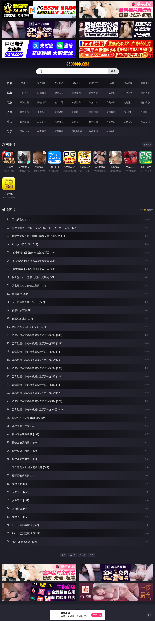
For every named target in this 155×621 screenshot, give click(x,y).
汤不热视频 (76, 131)
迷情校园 (93, 121)
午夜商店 (41, 131)
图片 (9, 112)
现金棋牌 (128, 83)
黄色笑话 (128, 121)
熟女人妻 (93, 92)
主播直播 (128, 92)
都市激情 (24, 121)
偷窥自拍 (24, 112)
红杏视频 (93, 131)
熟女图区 (128, 112)
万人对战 (59, 83)
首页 (63, 554)
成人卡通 (59, 102)
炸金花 (111, 83)
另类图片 (145, 112)
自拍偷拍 (41, 92)
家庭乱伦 (41, 121)
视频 (9, 93)
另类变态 (145, 102)
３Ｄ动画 (76, 92)
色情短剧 (110, 131)
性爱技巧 (145, 121)
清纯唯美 (110, 112)
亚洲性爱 (24, 102)
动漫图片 (76, 112)
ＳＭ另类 (145, 92)
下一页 (82, 554)
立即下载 (97, 615)
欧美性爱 (76, 102)
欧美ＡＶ (59, 92)
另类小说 (110, 121)
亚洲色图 (41, 112)
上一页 (73, 554)
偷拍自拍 (41, 102)
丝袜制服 (110, 92)
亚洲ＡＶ (24, 92)
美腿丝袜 (93, 112)
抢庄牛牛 (145, 83)
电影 (9, 102)
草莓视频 (59, 131)
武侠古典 (76, 121)
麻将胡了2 (94, 83)
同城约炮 (24, 131)
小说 (9, 121)
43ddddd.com (77, 64)
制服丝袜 (93, 102)
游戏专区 (76, 83)
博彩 (9, 83)
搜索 (113, 71)
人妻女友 (59, 121)
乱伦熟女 (128, 102)
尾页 (91, 554)
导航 (9, 131)
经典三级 (110, 102)
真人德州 (41, 83)
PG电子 (24, 83)
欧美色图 (59, 112)
